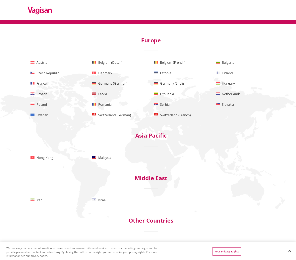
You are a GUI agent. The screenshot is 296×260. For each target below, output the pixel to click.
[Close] (289, 250)
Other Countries (151, 220)
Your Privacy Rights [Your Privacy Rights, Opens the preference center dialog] (226, 251)
